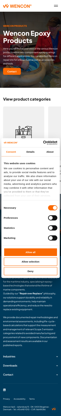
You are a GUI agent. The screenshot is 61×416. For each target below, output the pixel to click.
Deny (30, 271)
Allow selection (30, 261)
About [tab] (50, 151)
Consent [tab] (11, 151)
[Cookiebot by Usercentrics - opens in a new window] (43, 143)
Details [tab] (31, 151)
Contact (12, 71)
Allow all (30, 252)
